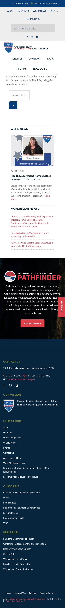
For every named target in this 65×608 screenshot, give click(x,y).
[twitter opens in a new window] (32, 36)
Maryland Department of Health (18, 538)
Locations (8, 432)
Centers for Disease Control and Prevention (24, 543)
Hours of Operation (12, 437)
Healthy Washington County (17, 548)
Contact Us (8, 452)
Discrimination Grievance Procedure (20, 476)
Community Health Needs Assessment (21, 492)
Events (6, 447)
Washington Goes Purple (15, 558)
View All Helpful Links (14, 462)
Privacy (8, 592)
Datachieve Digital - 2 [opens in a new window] (15, 601)
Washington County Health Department (18, 47)
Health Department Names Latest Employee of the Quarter (31, 177)
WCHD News (10, 442)
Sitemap (32, 592)
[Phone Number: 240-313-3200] (21, 3)
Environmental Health (13, 517)
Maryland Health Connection (17, 564)
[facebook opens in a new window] (28, 36)
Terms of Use (20, 592)
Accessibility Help (12, 457)
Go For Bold (9, 553)
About (6, 427)
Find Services (9, 502)
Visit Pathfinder (32, 323)
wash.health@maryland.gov (21, 379)
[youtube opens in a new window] (37, 36)
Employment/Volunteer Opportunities (21, 507)
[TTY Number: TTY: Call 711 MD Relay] (46, 3)
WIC (5, 523)
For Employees (10, 512)
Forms (6, 497)
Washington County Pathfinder (18, 569)
